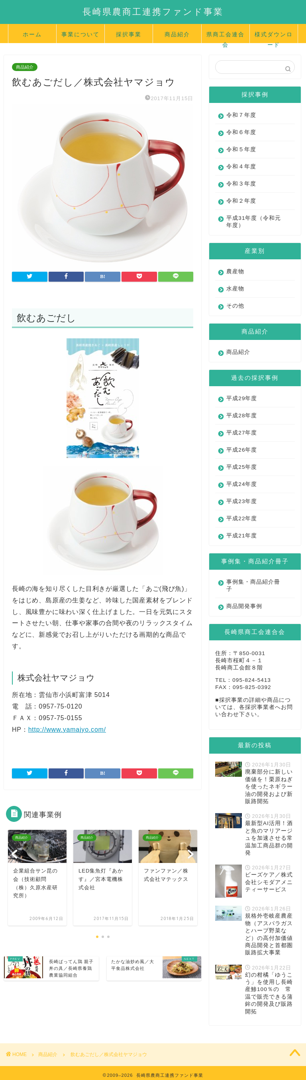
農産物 (235, 271)
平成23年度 (241, 501)
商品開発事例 (244, 606)
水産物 (235, 289)
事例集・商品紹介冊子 (250, 585)
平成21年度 (241, 536)
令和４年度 (241, 167)
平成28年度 (241, 416)
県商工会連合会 (225, 37)
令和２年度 (241, 201)
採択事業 (128, 34)
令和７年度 (241, 115)
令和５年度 (241, 149)
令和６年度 (241, 132)
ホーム (32, 34)
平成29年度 (241, 398)
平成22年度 (241, 518)
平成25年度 (241, 467)
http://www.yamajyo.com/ (67, 729)
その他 (235, 306)
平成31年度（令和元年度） (250, 221)
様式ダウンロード (274, 37)
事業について (80, 34)
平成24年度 (241, 484)
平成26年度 (241, 450)
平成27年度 (241, 433)
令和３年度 (241, 184)
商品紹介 (177, 34)
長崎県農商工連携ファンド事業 (153, 11)
